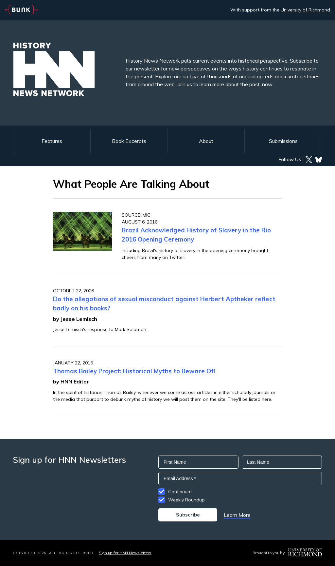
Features (52, 141)
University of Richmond (305, 10)
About (206, 141)
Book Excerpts (129, 141)
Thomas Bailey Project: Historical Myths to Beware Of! (134, 371)
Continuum (180, 492)
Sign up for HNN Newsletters (125, 552)
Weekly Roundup (186, 500)
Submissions (283, 141)
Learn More (237, 515)
